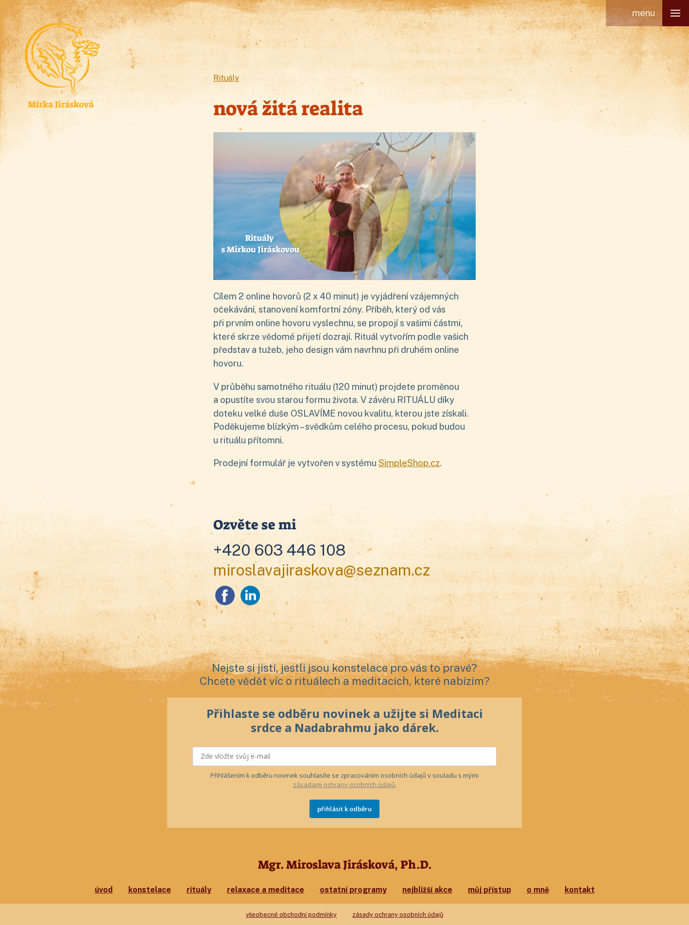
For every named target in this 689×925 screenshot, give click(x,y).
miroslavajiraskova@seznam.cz (322, 570)
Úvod (104, 889)
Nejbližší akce (427, 889)
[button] (675, 13)
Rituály (226, 78)
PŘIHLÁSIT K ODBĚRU (344, 808)
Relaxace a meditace (265, 889)
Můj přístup (489, 889)
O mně (538, 889)
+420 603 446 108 (279, 550)
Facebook (225, 595)
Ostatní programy (353, 889)
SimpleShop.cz (409, 463)
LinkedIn (250, 595)
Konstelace (149, 889)
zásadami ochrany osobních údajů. (344, 784)
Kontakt (580, 889)
